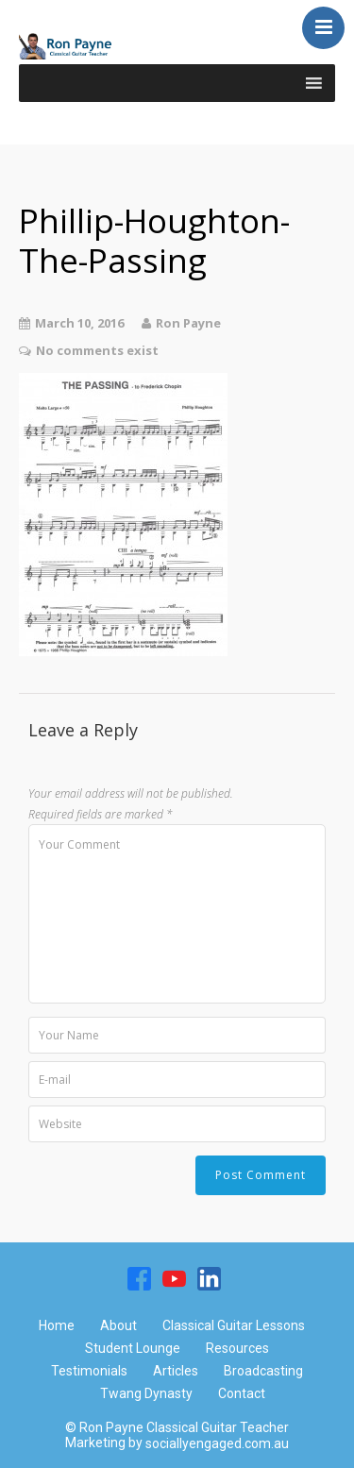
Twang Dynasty (146, 1393)
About (118, 1325)
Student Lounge (132, 1348)
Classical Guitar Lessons (233, 1325)
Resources (237, 1348)
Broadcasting (263, 1370)
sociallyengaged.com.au (217, 1443)
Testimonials (89, 1370)
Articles (175, 1370)
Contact (241, 1393)
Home (57, 1325)
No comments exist (97, 350)
